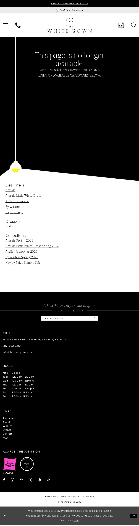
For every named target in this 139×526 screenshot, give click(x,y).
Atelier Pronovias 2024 (22, 252)
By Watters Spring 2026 (22, 257)
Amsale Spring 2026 (19, 241)
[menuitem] (18, 25)
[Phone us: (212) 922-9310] (18, 25)
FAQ (5, 439)
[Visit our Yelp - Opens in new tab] (39, 481)
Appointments (11, 419)
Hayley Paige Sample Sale (23, 263)
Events (7, 431)
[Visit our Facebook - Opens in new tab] (4, 481)
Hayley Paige (14, 212)
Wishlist (7, 427)
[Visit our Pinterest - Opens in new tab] (21, 481)
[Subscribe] (98, 319)
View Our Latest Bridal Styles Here (69, 3)
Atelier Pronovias (18, 201)
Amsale (10, 190)
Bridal (10, 227)
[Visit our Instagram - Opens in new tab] (12, 481)
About (6, 423)
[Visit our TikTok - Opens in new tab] (48, 481)
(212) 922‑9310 (12, 347)
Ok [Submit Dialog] (133, 517)
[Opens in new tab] (10, 465)
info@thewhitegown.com (18, 353)
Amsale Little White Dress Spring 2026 (32, 246)
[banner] (69, 25)
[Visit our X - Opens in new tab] (30, 481)
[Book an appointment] (69, 10)
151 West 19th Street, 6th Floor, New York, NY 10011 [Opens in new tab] (34, 340)
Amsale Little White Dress (23, 196)
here (76, 522)
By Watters (13, 207)
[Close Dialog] (5, 517)
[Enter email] (69, 319)
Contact (7, 435)
